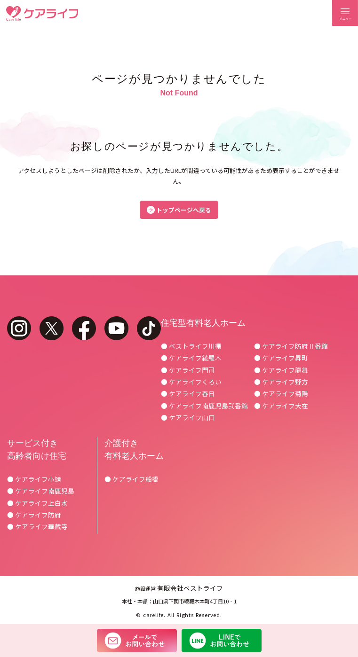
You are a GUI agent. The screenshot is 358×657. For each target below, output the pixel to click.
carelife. (154, 614)
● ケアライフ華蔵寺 (37, 526)
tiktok (149, 328)
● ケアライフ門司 (188, 370)
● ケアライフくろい (191, 381)
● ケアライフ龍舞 (281, 370)
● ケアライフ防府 (34, 514)
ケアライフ (42, 13)
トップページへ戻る (183, 209)
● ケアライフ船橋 (131, 479)
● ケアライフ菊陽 (281, 393)
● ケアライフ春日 (188, 393)
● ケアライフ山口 (188, 417)
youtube (116, 328)
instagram (19, 328)
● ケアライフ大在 (281, 405)
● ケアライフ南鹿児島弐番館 (204, 405)
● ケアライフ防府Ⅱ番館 (291, 346)
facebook (84, 328)
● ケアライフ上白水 (37, 503)
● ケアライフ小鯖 (34, 479)
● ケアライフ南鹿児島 (40, 490)
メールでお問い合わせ (137, 640)
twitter (52, 328)
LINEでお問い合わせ (222, 640)
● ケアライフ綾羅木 (191, 357)
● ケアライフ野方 (281, 381)
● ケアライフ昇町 (281, 357)
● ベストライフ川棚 (191, 346)
